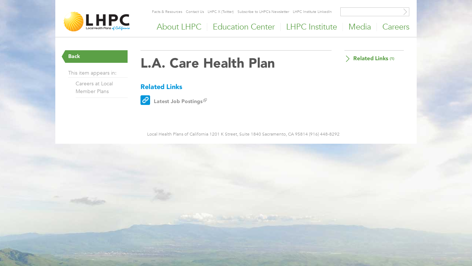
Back (74, 56)
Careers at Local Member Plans (94, 87)
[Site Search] (405, 12)
